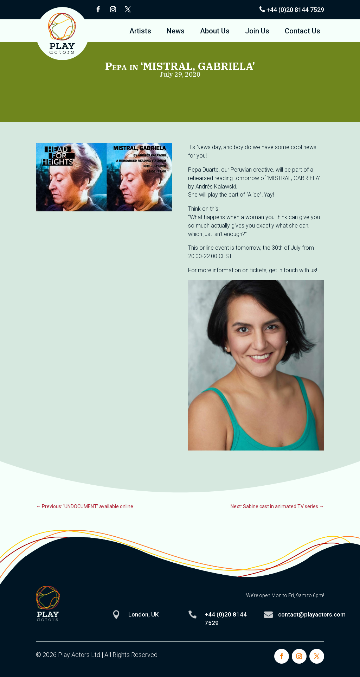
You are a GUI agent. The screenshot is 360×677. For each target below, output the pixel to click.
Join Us (257, 31)
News (176, 31)
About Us (215, 31)
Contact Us (302, 31)
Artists (140, 31)
